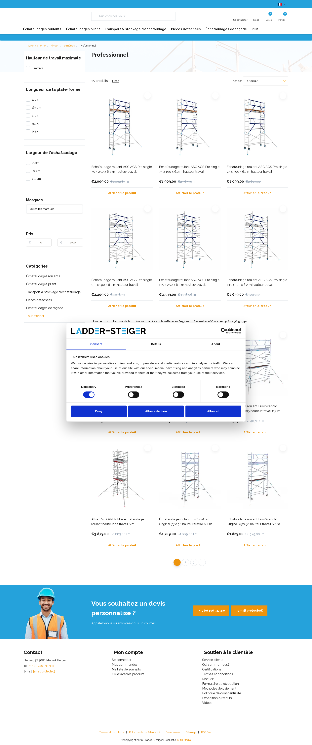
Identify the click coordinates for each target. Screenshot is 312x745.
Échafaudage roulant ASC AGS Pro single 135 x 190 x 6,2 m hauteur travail (121, 282)
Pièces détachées (39, 300)
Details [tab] (156, 344)
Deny (98, 411)
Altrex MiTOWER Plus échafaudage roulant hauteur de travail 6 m (117, 521)
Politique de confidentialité (144, 732)
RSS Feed (207, 732)
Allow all (213, 411)
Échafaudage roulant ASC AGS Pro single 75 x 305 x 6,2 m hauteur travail (257, 169)
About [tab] (215, 344)
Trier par (236, 80)
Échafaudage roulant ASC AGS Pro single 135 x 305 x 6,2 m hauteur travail (257, 282)
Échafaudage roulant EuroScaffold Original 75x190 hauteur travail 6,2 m (185, 521)
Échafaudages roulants (43, 276)
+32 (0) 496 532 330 (212, 610)
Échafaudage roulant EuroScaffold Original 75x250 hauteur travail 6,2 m (253, 521)
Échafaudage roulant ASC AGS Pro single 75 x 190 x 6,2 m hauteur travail (189, 169)
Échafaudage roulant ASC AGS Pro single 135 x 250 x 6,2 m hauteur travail (189, 282)
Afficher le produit (122, 193)
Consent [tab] (96, 344)
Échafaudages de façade (44, 308)
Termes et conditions (111, 732)
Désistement (173, 732)
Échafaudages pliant (41, 284)
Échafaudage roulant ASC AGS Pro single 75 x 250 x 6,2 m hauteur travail (121, 169)
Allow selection (156, 411)
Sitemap (191, 732)
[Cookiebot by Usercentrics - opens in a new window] (223, 331)
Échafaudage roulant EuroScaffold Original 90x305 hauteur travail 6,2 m (253, 408)
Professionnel (88, 45)
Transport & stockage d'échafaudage (53, 292)
